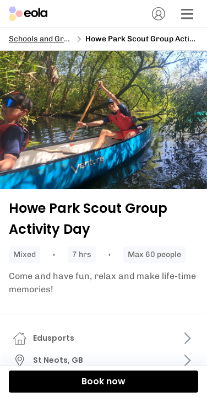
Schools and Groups (45, 39)
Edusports (53, 338)
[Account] (159, 14)
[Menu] (187, 14)
